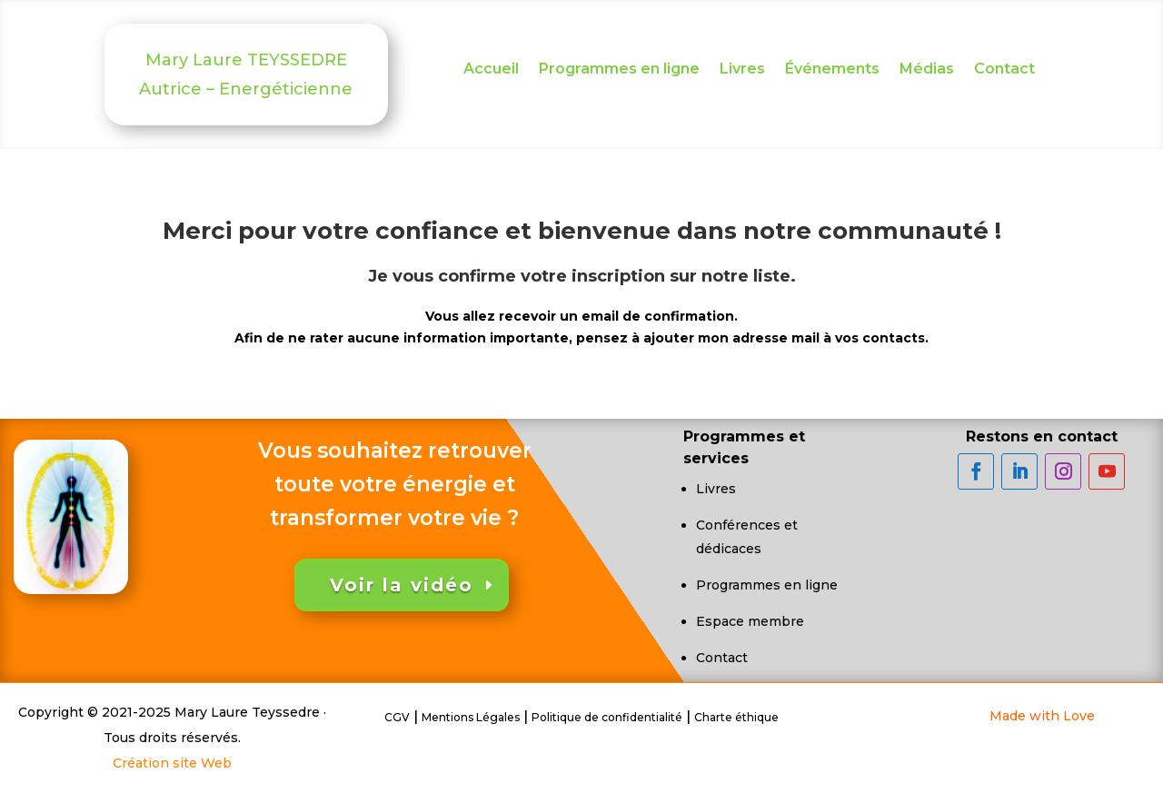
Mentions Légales (471, 717)
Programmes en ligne (619, 70)
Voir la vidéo (401, 585)
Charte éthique (736, 717)
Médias (927, 70)
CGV (397, 717)
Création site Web (172, 763)
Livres (742, 70)
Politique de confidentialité (607, 717)
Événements (832, 70)
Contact (1004, 70)
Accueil (491, 70)
